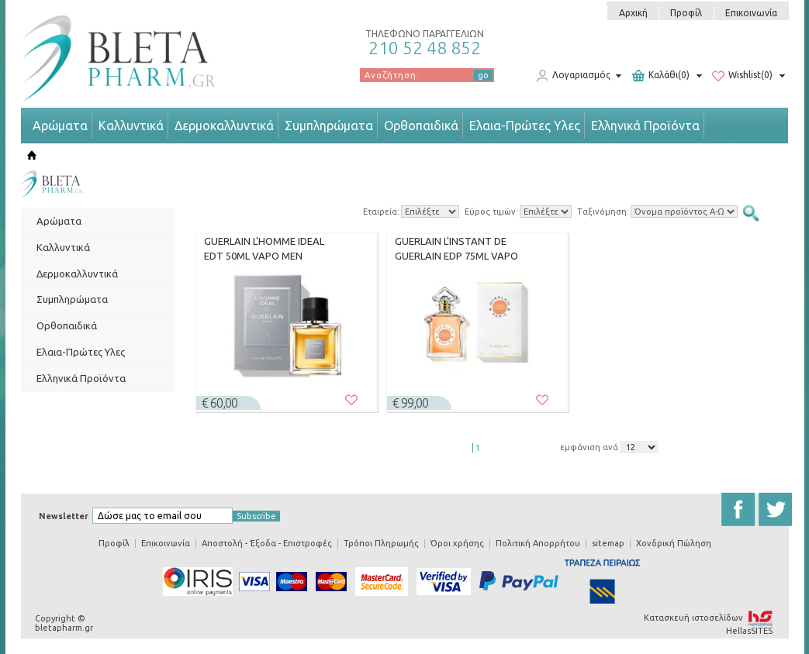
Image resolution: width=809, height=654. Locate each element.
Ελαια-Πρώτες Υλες (524, 126)
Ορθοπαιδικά (421, 126)
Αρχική (633, 13)
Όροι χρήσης (457, 543)
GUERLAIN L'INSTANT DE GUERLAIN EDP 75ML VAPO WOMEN (456, 249)
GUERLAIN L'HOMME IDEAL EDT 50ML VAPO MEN (264, 249)
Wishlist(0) (742, 76)
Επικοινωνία (751, 13)
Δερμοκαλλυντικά (224, 126)
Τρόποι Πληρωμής (381, 543)
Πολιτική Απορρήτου (538, 543)
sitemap (608, 543)
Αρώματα (60, 126)
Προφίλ (686, 13)
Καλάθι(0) (661, 76)
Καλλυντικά (131, 126)
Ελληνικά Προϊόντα (645, 126)
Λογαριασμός (573, 76)
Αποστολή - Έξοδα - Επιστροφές (267, 543)
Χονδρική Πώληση (673, 543)
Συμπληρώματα (329, 126)
